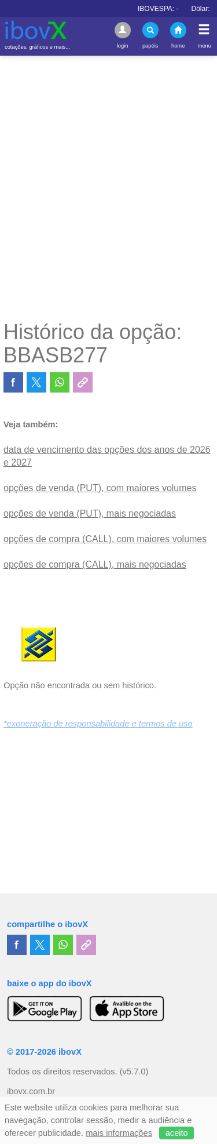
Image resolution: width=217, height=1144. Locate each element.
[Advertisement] (108, 187)
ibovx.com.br (31, 1091)
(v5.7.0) (134, 1071)
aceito (176, 1133)
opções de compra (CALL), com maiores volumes (105, 539)
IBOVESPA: (166, 9)
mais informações (119, 1133)
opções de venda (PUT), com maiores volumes (99, 488)
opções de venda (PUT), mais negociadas (89, 513)
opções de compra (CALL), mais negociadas (94, 564)
